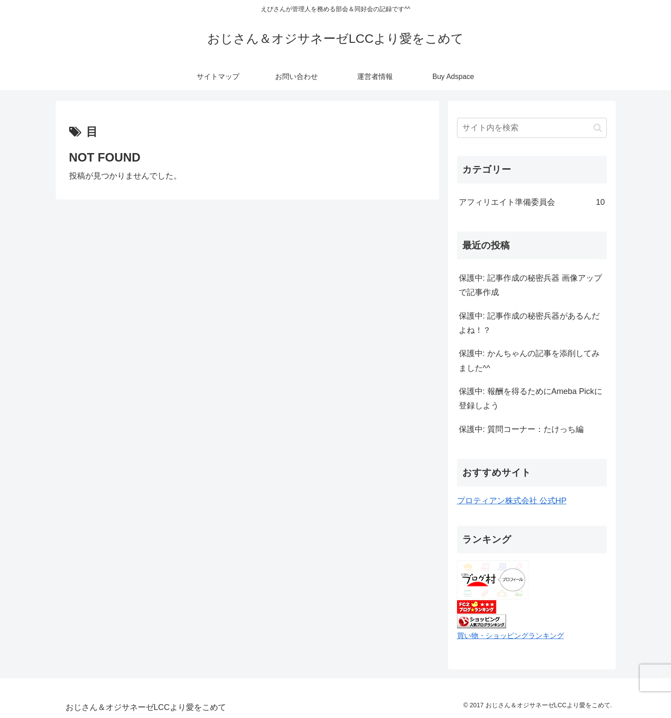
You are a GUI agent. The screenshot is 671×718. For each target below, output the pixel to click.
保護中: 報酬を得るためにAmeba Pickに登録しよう (530, 398)
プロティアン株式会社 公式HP (512, 500)
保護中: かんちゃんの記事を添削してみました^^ (529, 360)
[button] (597, 128)
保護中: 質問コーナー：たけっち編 (521, 429)
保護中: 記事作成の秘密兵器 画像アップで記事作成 (530, 285)
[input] (532, 128)
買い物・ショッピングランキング (510, 635)
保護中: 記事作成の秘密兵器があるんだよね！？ (529, 323)
